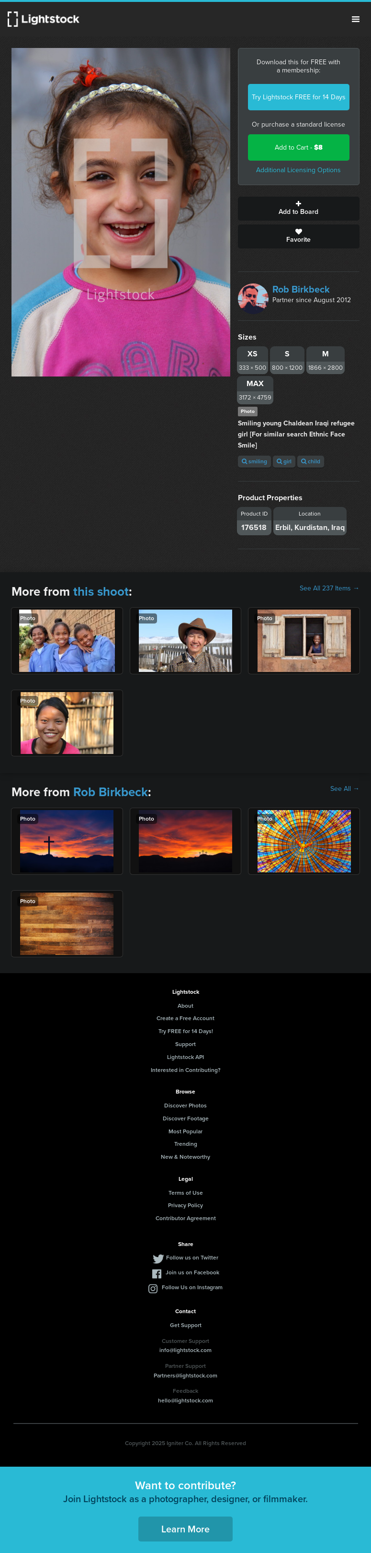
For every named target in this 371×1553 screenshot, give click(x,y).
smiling (254, 461)
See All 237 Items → (330, 588)
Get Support (186, 1325)
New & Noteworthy (185, 1157)
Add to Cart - (299, 147)
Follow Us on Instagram (192, 1287)
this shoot (101, 591)
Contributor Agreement (186, 1218)
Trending (185, 1144)
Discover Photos (185, 1105)
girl (284, 461)
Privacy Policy (185, 1205)
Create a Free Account (185, 1018)
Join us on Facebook (192, 1272)
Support (185, 1044)
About (185, 1005)
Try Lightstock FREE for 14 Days (299, 97)
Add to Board (298, 208)
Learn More (185, 1529)
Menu (355, 19)
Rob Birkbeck (301, 289)
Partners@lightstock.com (185, 1375)
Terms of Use (186, 1192)
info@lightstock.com (185, 1350)
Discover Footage (186, 1118)
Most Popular (185, 1131)
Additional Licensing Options (298, 170)
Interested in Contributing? (186, 1070)
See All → (345, 789)
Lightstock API (185, 1057)
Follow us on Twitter (192, 1257)
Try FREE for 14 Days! (185, 1031)
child (310, 461)
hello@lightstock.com (185, 1400)
